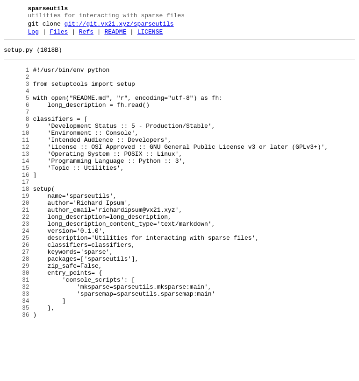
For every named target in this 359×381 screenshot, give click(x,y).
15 (16, 194)
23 (16, 261)
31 (16, 329)
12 (16, 169)
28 (16, 303)
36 (16, 371)
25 (16, 278)
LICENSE (150, 36)
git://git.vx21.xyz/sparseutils (119, 26)
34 (16, 354)
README (115, 36)
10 (16, 152)
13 (16, 177)
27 (16, 295)
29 (16, 312)
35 (16, 362)
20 (16, 236)
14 (16, 186)
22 (16, 253)
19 (16, 228)
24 (16, 270)
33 (16, 345)
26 (16, 287)
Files (59, 36)
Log (33, 36)
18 (16, 219)
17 (16, 211)
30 (16, 320)
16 (16, 203)
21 (16, 245)
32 (16, 337)
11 (16, 161)
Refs (86, 36)
